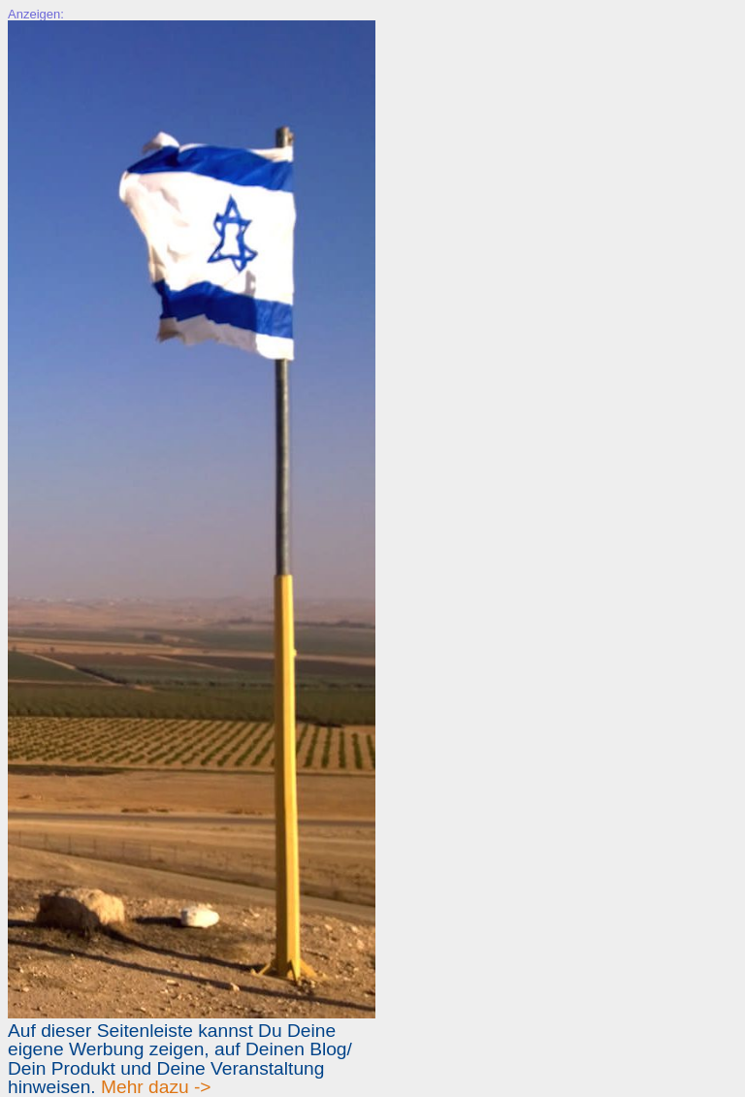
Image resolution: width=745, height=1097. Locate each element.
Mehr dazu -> (156, 1087)
